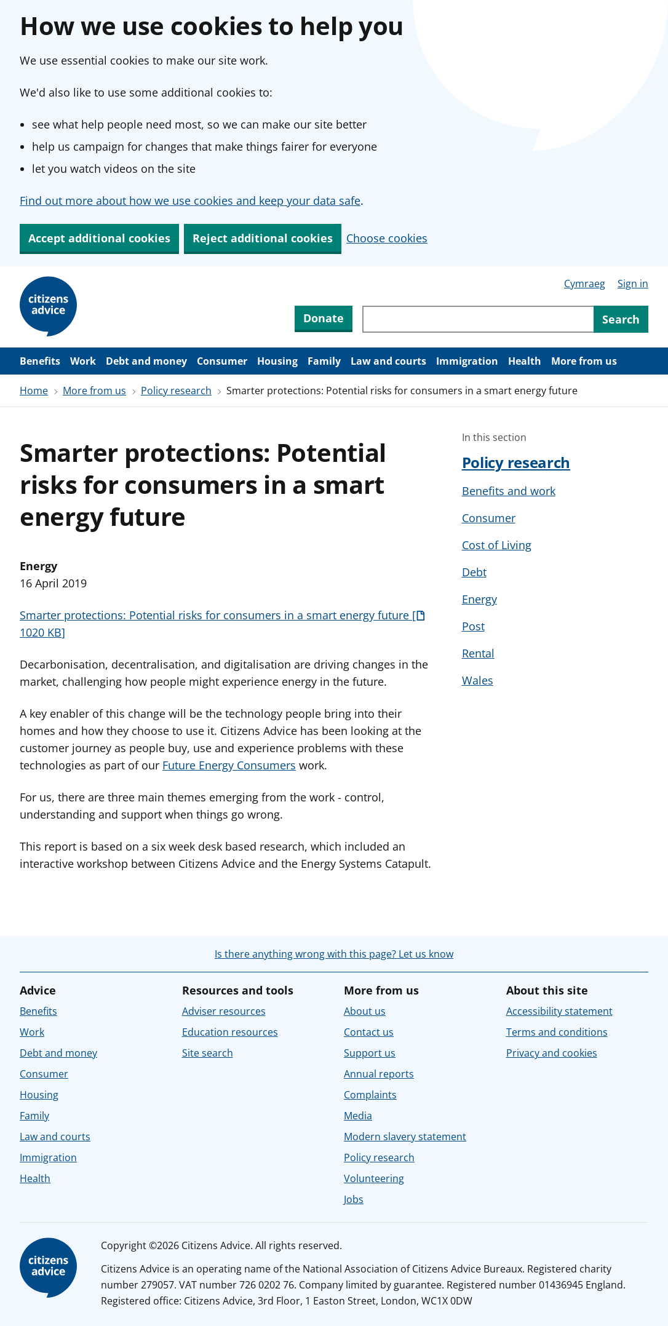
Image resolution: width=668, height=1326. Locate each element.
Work (83, 361)
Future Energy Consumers (229, 765)
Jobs (354, 1199)
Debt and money (146, 361)
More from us (584, 361)
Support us (370, 1053)
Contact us (369, 1032)
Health (524, 361)
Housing (277, 361)
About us (365, 1011)
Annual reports (379, 1074)
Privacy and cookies (551, 1053)
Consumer (222, 361)
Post (473, 626)
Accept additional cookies (99, 238)
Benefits (40, 361)
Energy (479, 599)
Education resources (230, 1032)
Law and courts (388, 361)
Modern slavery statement (405, 1136)
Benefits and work (508, 490)
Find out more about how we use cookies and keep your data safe (190, 200)
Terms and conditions (557, 1032)
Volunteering (374, 1178)
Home (34, 390)
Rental (478, 653)
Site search (207, 1053)
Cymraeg (584, 283)
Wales (477, 680)
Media (358, 1115)
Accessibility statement (559, 1011)
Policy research (176, 390)
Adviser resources (224, 1011)
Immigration (467, 361)
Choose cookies (386, 238)
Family (324, 361)
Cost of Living (496, 545)
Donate (323, 318)
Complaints (370, 1095)
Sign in (633, 283)
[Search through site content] (478, 319)
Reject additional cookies (263, 238)
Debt (474, 572)
